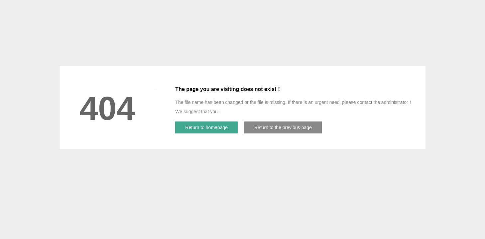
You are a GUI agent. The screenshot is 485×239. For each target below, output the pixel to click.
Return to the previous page (283, 127)
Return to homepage (206, 127)
